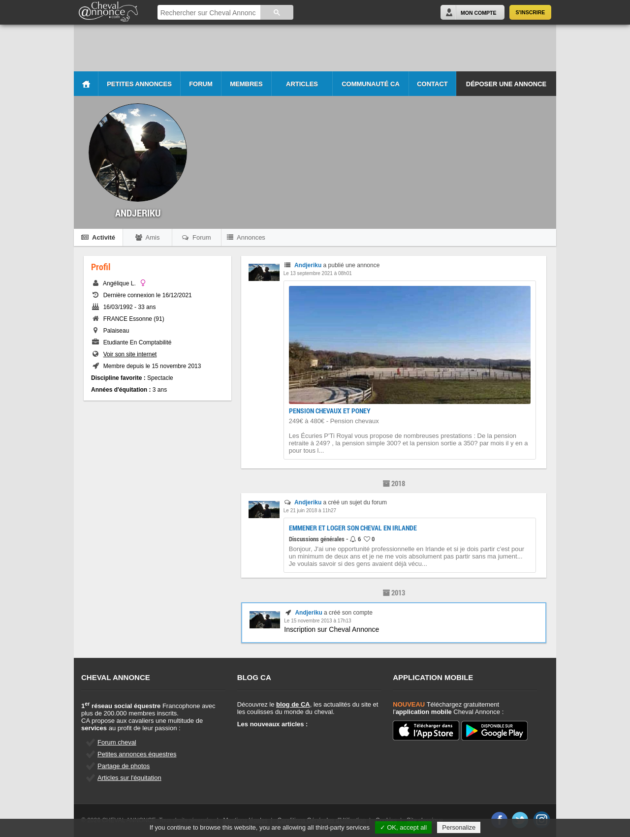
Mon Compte (478, 13)
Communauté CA (371, 84)
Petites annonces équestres (136, 754)
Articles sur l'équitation (129, 777)
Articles (302, 84)
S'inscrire (530, 12)
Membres (246, 84)
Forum (201, 84)
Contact (432, 84)
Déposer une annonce (506, 84)
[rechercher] (208, 13)
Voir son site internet (130, 354)
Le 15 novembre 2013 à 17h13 (317, 620)
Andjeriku (307, 265)
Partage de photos (123, 766)
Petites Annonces (139, 84)
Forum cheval (116, 742)
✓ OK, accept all (403, 827)
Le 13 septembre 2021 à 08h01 (318, 273)
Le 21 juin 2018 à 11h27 (310, 510)
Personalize (458, 827)
